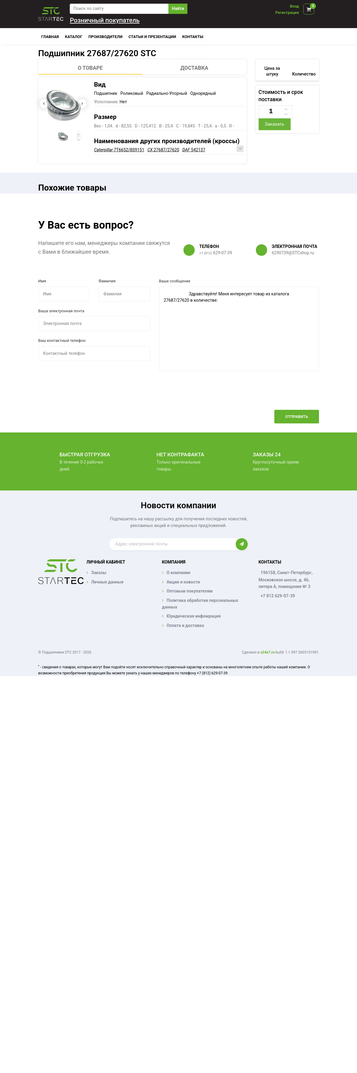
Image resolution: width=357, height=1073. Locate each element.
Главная (50, 36)
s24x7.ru (267, 652)
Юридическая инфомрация (194, 616)
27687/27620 (163, 149)
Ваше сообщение (174, 281)
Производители (105, 36)
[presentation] (273, 395)
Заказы (98, 572)
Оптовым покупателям (190, 591)
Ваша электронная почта (61, 311)
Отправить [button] (296, 416)
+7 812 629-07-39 (277, 595)
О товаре (90, 68)
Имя (42, 281)
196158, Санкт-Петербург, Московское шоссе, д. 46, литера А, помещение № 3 (285, 579)
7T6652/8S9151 (119, 149)
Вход (294, 6)
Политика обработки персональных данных (200, 603)
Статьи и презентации (152, 36)
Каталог (73, 36)
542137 (193, 149)
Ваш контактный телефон (62, 340)
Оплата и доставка (185, 625)
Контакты (192, 36)
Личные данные (107, 582)
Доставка (194, 68)
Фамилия (107, 281)
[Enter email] (172, 544)
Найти (178, 8)
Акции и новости (183, 582)
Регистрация (287, 12)
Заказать (274, 124)
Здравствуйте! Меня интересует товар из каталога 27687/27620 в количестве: (239, 329)
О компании (178, 572)
